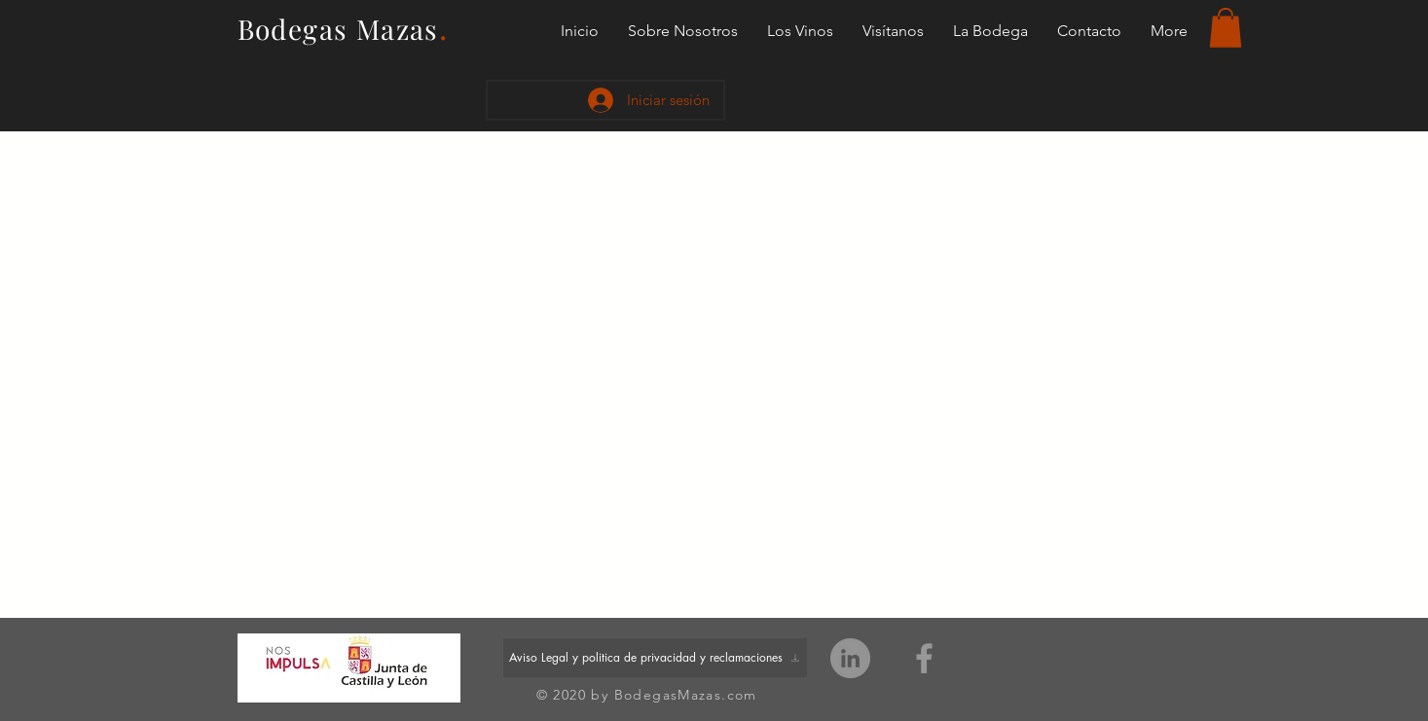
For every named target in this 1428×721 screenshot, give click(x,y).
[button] (1225, 28)
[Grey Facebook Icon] (924, 658)
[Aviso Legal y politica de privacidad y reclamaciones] (655, 657)
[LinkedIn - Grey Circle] (850, 658)
